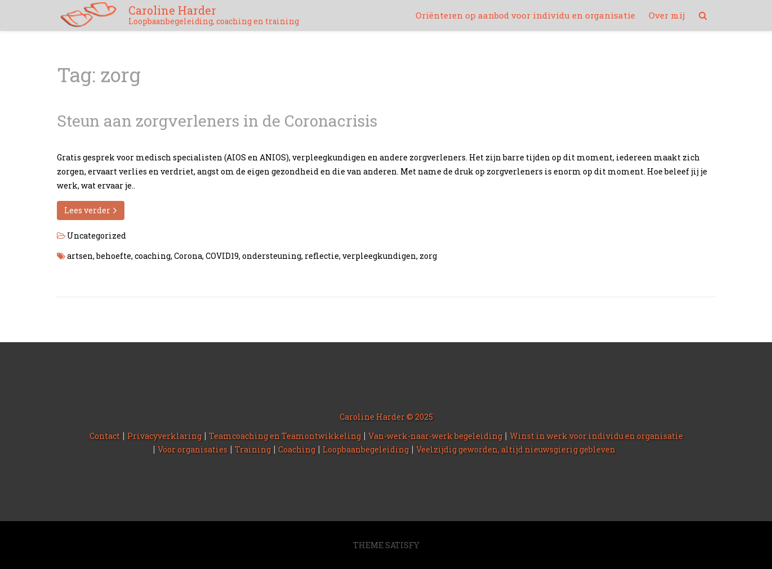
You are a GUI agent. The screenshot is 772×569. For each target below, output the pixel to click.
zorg (428, 255)
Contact (105, 436)
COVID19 (222, 255)
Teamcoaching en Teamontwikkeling (285, 436)
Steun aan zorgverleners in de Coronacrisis (217, 120)
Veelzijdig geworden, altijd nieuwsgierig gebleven (515, 449)
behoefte (113, 255)
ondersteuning (271, 255)
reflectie (322, 255)
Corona (188, 255)
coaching (153, 255)
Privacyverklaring (164, 436)
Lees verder (90, 210)
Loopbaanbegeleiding (366, 449)
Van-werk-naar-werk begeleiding (435, 436)
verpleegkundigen (379, 255)
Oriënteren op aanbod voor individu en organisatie (525, 15)
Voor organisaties (192, 449)
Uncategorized (96, 235)
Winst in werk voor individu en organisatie (596, 436)
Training (253, 449)
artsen (80, 255)
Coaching (296, 449)
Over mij (667, 15)
